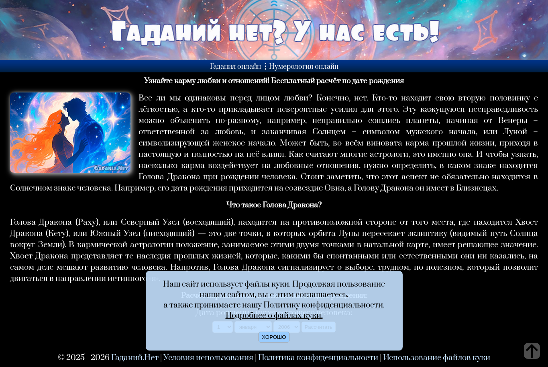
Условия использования (208, 358)
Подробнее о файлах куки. (274, 315)
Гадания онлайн (235, 66)
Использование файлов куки (436, 358)
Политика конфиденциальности (318, 358)
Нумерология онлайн (303, 66)
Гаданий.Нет (135, 358)
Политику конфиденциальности (323, 305)
